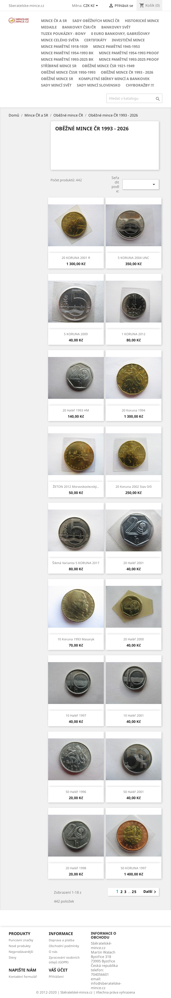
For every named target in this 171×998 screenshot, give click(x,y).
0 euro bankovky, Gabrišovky (120, 33)
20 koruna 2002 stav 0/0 (134, 486)
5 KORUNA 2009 (76, 334)
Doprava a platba (61, 940)
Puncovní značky (21, 940)
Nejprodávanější (21, 952)
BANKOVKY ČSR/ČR (79, 27)
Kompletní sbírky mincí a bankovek (114, 78)
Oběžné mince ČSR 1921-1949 (108, 65)
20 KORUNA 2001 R (76, 258)
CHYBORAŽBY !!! (140, 85)
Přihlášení (56, 976)
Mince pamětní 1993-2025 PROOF (129, 59)
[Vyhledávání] (134, 98)
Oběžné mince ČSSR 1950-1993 (68, 72)
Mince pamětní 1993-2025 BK (67, 59)
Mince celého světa (60, 40)
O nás (53, 952)
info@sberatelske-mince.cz (106, 985)
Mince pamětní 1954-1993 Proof (129, 52)
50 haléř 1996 (76, 792)
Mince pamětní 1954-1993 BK (67, 52)
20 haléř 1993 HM (76, 410)
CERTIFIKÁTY (95, 40)
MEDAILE (49, 27)
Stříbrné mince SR (59, 65)
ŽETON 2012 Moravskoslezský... (76, 486)
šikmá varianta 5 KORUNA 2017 (75, 563)
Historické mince (142, 20)
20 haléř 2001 (133, 563)
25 (134, 891)
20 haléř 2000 (133, 639)
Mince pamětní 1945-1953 (116, 46)
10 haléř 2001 (133, 715)
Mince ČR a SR (54, 20)
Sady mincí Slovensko (98, 85)
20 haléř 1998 (76, 868)
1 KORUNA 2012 (133, 334)
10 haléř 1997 (76, 715)
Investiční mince (128, 40)
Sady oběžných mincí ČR (96, 20)
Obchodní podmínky (64, 946)
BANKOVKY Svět (115, 27)
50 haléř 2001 (133, 792)
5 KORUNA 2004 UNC (133, 258)
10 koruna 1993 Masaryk (75, 639)
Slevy (12, 957)
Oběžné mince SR (57, 78)
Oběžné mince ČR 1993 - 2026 (127, 72)
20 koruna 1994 (133, 410)
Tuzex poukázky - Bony (63, 33)
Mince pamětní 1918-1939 (64, 46)
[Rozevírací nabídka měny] (91, 6)
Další (150, 892)
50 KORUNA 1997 (133, 868)
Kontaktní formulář (23, 976)
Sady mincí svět (56, 85)
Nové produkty (20, 946)
